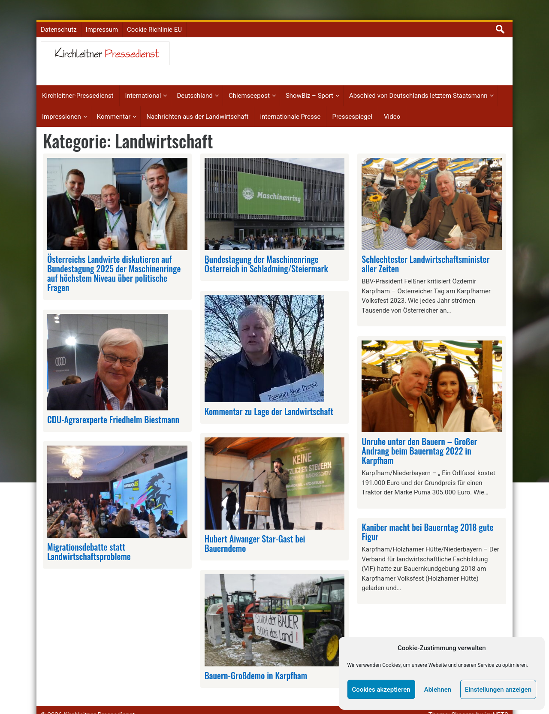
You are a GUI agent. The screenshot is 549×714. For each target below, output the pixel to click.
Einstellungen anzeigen (498, 689)
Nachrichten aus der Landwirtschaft (197, 101)
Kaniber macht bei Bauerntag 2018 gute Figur (427, 516)
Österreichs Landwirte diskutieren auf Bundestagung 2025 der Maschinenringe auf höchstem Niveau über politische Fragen (114, 257)
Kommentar (113, 101)
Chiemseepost (249, 80)
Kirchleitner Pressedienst (99, 699)
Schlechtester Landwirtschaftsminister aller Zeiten (425, 248)
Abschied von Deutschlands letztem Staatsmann (418, 80)
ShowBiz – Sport (309, 80)
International (143, 80)
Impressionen (61, 101)
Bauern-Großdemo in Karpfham (256, 660)
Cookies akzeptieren (381, 689)
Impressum (102, 14)
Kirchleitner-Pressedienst (78, 80)
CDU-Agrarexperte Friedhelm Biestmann (113, 403)
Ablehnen (437, 689)
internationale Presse (290, 101)
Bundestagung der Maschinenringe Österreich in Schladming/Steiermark (266, 248)
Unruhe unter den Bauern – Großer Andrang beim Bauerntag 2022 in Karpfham (419, 435)
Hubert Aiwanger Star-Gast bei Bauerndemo (255, 527)
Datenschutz (59, 14)
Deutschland (194, 80)
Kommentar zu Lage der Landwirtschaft (269, 395)
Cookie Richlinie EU (154, 14)
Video (392, 101)
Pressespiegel (352, 101)
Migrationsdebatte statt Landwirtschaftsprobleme (89, 535)
